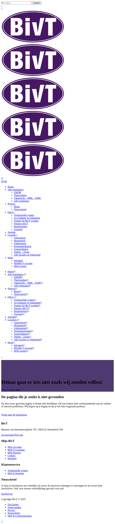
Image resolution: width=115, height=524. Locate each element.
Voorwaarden (14, 507)
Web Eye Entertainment (20, 516)
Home (4, 390)
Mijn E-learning (16, 473)
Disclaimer (13, 504)
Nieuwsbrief (14, 513)
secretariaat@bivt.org (12, 435)
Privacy (11, 510)
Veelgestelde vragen (18, 470)
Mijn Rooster (14, 452)
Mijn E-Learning (16, 450)
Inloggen (12, 458)
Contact (11, 455)
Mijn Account (14, 447)
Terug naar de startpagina (14, 414)
